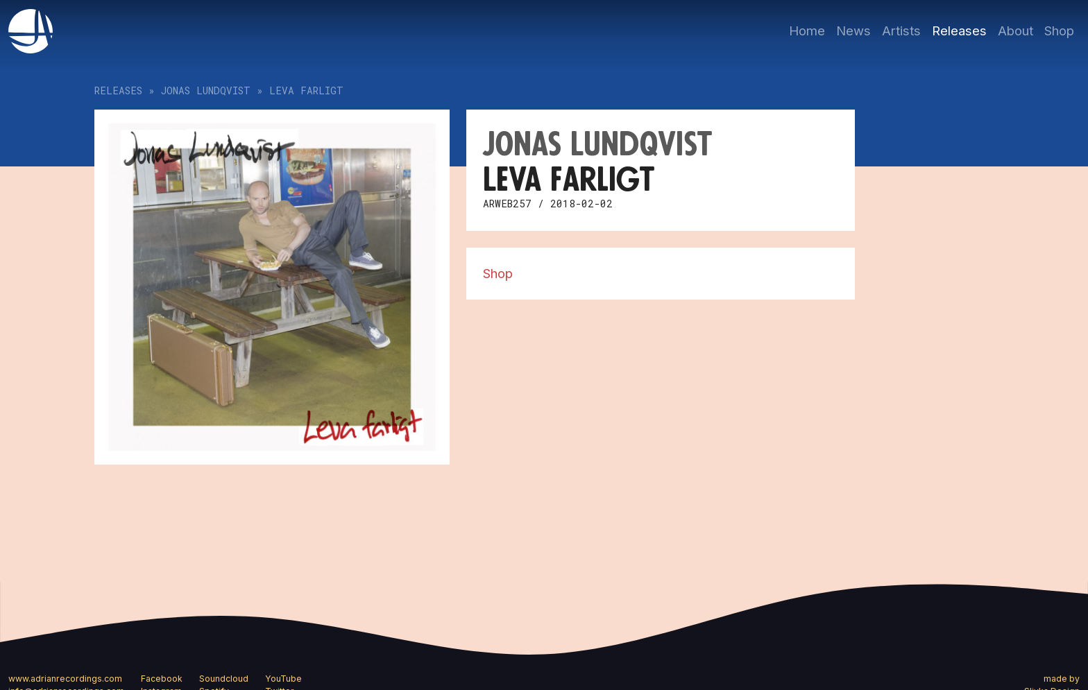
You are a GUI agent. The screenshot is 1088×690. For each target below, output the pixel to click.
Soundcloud (223, 678)
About (1015, 30)
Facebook (161, 678)
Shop (1059, 30)
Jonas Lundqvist (205, 90)
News (853, 30)
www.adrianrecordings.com (65, 678)
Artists (901, 30)
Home (807, 30)
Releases (959, 30)
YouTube (283, 678)
